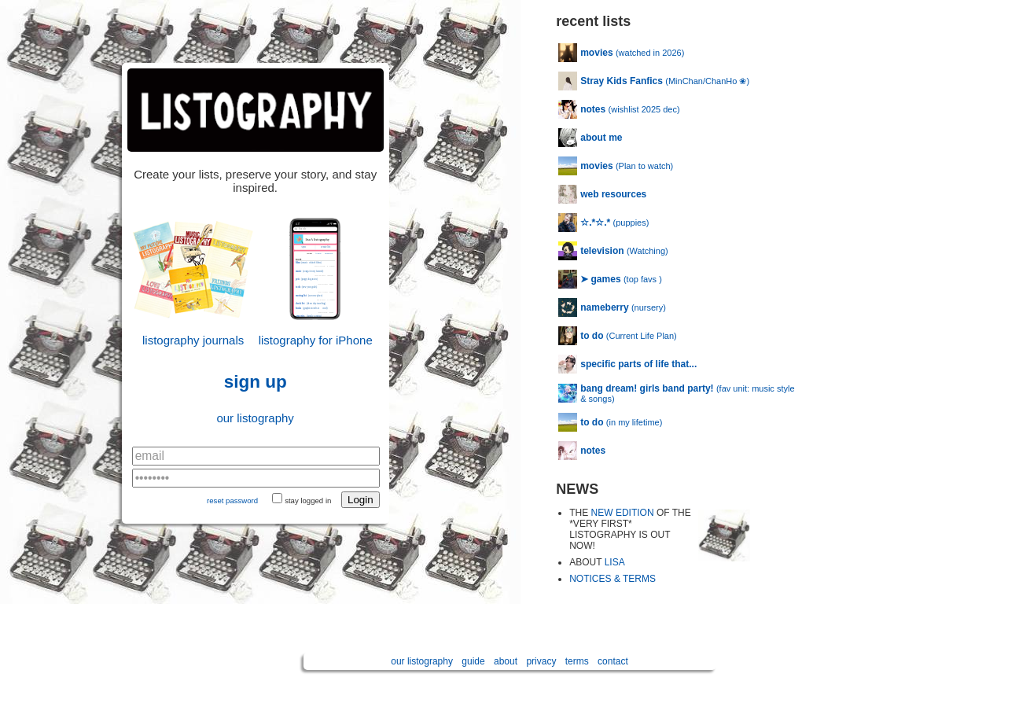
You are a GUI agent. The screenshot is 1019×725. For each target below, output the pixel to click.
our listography (254, 418)
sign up (255, 382)
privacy (541, 661)
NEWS (577, 489)
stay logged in (308, 500)
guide (473, 661)
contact (613, 661)
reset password (232, 500)
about (505, 661)
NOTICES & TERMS (612, 578)
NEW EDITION (622, 512)
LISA (615, 562)
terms (577, 661)
